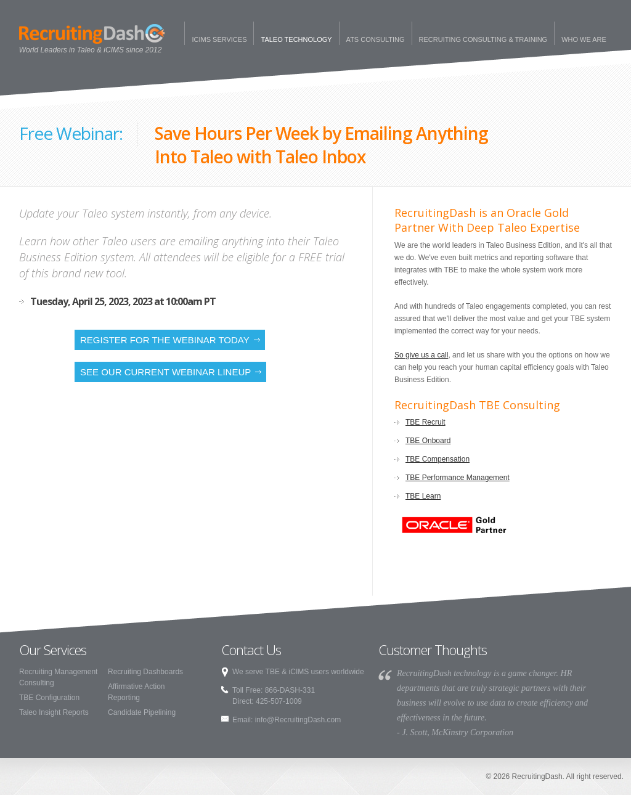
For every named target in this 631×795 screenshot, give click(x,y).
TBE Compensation (437, 459)
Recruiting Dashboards (145, 671)
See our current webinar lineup (165, 372)
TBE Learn (423, 496)
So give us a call (421, 355)
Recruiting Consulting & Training (483, 39)
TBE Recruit (425, 422)
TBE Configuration (49, 697)
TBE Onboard (427, 440)
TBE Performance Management (457, 477)
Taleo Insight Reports (54, 712)
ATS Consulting (375, 39)
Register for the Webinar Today (165, 340)
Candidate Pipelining (142, 712)
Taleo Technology (296, 39)
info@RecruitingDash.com (298, 720)
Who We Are (583, 39)
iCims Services (219, 39)
